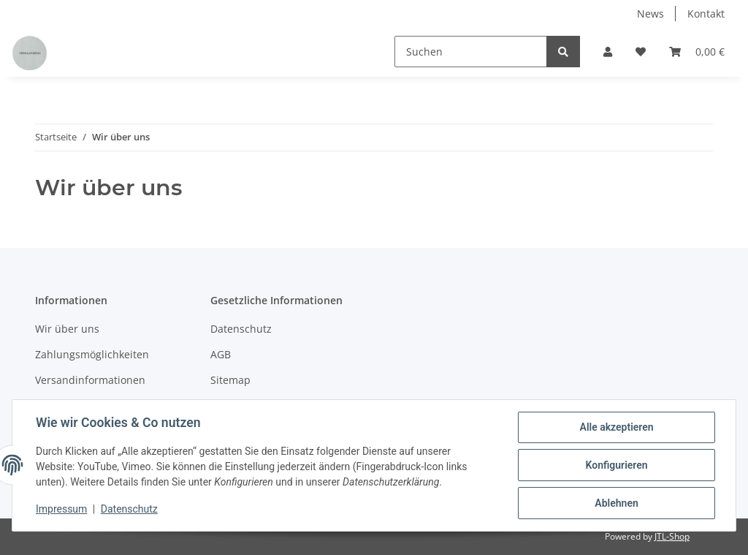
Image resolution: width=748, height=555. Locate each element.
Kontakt (706, 13)
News (650, 13)
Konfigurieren (616, 465)
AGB (220, 354)
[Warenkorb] (696, 51)
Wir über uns (67, 329)
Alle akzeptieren (616, 427)
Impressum (61, 510)
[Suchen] (470, 51)
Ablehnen (616, 503)
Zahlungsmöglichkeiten (92, 354)
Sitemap (230, 380)
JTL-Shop (672, 536)
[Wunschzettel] (640, 51)
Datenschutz (241, 329)
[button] (608, 51)
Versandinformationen (90, 380)
